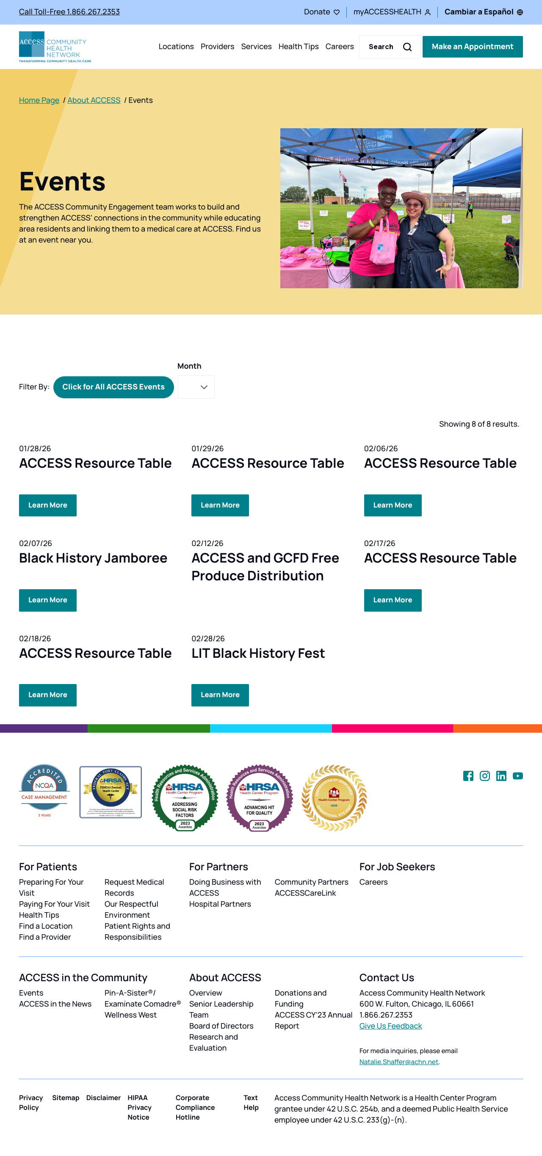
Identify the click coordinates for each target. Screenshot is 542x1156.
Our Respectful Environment (131, 908)
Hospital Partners (220, 903)
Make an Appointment (473, 46)
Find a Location (45, 925)
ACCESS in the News (55, 1003)
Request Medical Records (134, 886)
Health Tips (299, 46)
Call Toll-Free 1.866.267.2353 (69, 12)
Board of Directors (221, 1025)
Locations (176, 46)
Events (31, 992)
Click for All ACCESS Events (114, 387)
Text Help (251, 1101)
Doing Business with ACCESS (225, 886)
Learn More (49, 505)
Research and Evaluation (213, 1041)
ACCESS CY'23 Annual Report (314, 1019)
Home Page (39, 100)
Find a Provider (45, 936)
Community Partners (311, 881)
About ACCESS (93, 100)
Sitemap (65, 1096)
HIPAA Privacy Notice (139, 1106)
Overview (205, 992)
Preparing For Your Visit (51, 886)
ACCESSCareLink (305, 892)
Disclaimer (103, 1096)
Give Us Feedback (390, 1025)
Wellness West (131, 1014)
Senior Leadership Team (221, 1008)
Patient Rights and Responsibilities (137, 930)
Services (256, 46)
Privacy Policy (31, 1101)
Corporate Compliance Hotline (195, 1106)
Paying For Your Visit (54, 903)
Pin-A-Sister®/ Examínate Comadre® (143, 997)
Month (189, 366)
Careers (340, 46)
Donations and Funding (301, 997)
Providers (217, 46)
